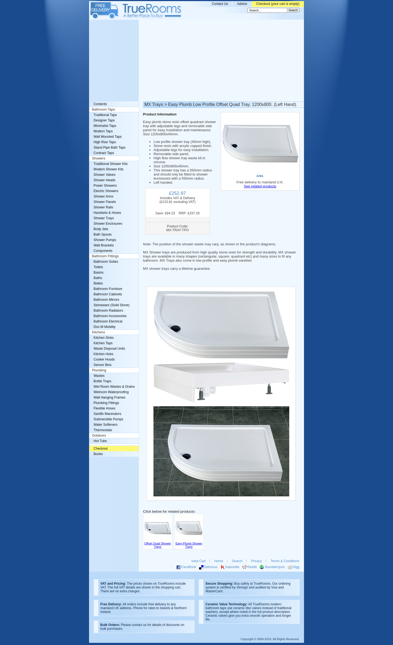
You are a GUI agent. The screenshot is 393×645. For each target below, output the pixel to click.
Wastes (99, 376)
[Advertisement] (196, 61)
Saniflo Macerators (107, 414)
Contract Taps (104, 153)
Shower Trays (104, 218)
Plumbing (99, 370)
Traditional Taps (105, 115)
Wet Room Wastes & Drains (114, 387)
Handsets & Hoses (107, 213)
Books (98, 454)
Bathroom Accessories (110, 316)
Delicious (211, 567)
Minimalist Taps (105, 126)
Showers (98, 158)
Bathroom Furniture (108, 289)
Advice (242, 4)
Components (103, 251)
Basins (99, 272)
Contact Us (220, 4)
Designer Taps (104, 120)
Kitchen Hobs (104, 354)
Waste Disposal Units (109, 348)
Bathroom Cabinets (108, 294)
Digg (296, 567)
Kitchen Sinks (104, 338)
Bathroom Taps (103, 109)
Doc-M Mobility (105, 327)
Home (218, 561)
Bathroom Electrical (108, 321)
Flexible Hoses (104, 408)
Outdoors (99, 435)
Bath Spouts (103, 234)
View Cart (198, 561)
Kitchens (98, 332)
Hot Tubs (100, 441)
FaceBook (188, 567)
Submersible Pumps (108, 419)
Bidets (98, 283)
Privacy (256, 561)
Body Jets (101, 229)
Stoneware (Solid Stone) (112, 305)
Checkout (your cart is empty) (278, 4)
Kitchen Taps (103, 343)
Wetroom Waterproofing (111, 392)
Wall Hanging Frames (109, 397)
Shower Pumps (105, 240)
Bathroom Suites (106, 262)
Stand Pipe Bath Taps (109, 147)
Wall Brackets (104, 245)
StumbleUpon (275, 567)
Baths (98, 278)
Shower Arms (104, 196)
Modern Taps (103, 131)
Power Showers (105, 185)
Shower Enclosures (108, 224)
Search (237, 561)
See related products (260, 186)
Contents (100, 104)
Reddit (252, 567)
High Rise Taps (105, 142)
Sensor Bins (103, 365)
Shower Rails (103, 207)
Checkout (101, 448)
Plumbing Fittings (106, 403)
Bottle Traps (102, 381)
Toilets (98, 267)
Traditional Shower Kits (111, 164)
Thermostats (103, 430)
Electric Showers (106, 191)
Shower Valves (105, 175)
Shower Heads (104, 180)
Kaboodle (232, 567)
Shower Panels (105, 202)
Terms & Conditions (285, 561)
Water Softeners (106, 425)
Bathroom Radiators (108, 310)
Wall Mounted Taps (108, 137)
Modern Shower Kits (109, 169)
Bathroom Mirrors (107, 300)
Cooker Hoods (104, 359)
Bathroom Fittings (105, 256)
